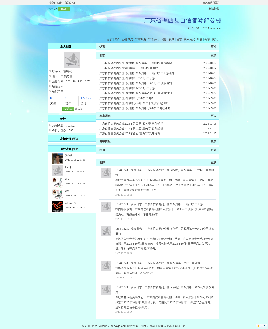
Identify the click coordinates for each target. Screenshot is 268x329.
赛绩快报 (153, 39)
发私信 (78, 108)
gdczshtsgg (70, 203)
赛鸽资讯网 (106, 326)
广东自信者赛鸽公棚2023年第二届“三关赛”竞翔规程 (131, 128)
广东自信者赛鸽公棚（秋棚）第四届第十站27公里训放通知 (135, 83)
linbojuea (69, 167)
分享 (207, 39)
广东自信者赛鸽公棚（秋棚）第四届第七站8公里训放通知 (134, 108)
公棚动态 (127, 39)
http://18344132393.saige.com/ (204, 28)
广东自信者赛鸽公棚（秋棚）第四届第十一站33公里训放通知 (137, 73)
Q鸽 (67, 191)
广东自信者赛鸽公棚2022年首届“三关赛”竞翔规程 (129, 133)
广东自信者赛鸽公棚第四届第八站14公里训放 (127, 88)
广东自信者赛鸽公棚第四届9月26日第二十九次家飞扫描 (133, 103)
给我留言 (57, 91)
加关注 (64, 8)
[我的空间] (69, 2)
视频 (171, 39)
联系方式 (189, 39)
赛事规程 (140, 39)
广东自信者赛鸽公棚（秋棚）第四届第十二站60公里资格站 (135, 63)
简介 (117, 39)
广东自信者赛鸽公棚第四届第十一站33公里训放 (128, 68)
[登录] (52, 2)
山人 (67, 179)
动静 (199, 39)
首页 (110, 39)
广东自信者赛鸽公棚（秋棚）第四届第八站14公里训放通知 (135, 93)
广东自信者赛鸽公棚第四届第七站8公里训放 (126, 98)
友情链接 (213, 8)
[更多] (76, 138)
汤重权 (68, 155)
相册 (164, 39)
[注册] (59, 2)
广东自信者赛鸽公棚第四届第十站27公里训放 (127, 78)
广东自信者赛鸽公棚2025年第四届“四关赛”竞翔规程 (131, 123)
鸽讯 (215, 39)
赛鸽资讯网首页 (211, 2)
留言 (179, 39)
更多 (213, 46)
